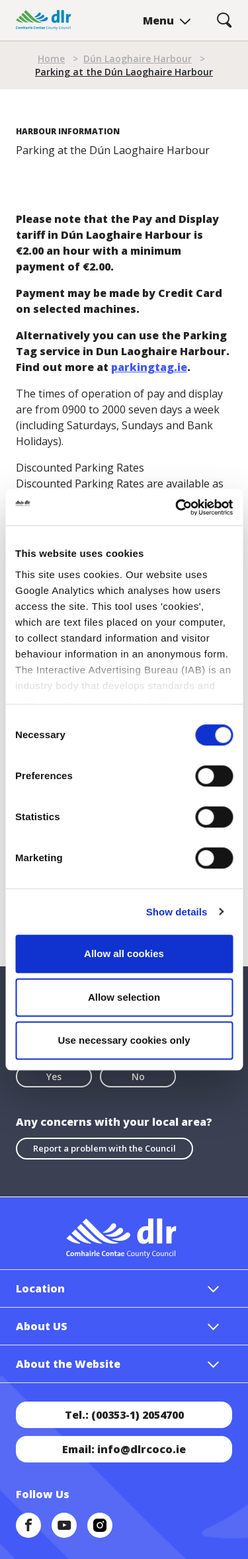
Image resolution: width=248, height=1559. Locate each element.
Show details (177, 911)
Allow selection (124, 997)
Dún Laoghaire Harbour (137, 58)
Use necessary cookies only (124, 1040)
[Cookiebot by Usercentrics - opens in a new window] (176, 507)
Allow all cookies (124, 953)
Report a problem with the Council (104, 1148)
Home (51, 58)
